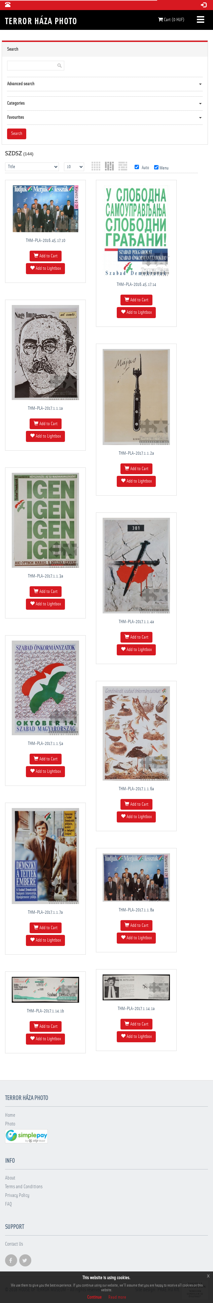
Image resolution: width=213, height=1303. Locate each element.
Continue (94, 1297)
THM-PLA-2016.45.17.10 (45, 240)
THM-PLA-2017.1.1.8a (136, 910)
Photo (10, 1123)
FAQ (8, 1204)
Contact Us (14, 1244)
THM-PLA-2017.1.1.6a (136, 789)
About (10, 1178)
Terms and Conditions (23, 1186)
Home (10, 1115)
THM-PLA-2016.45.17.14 (136, 284)
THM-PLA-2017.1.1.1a (45, 408)
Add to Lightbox (45, 268)
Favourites (15, 117)
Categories (16, 103)
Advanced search (20, 84)
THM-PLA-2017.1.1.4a (136, 621)
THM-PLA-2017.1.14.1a (136, 1008)
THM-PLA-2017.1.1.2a (136, 453)
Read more (117, 1297)
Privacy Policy (17, 1195)
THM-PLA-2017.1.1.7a (45, 912)
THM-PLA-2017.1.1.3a (45, 576)
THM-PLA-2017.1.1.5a (45, 743)
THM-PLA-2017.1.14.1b (45, 1011)
